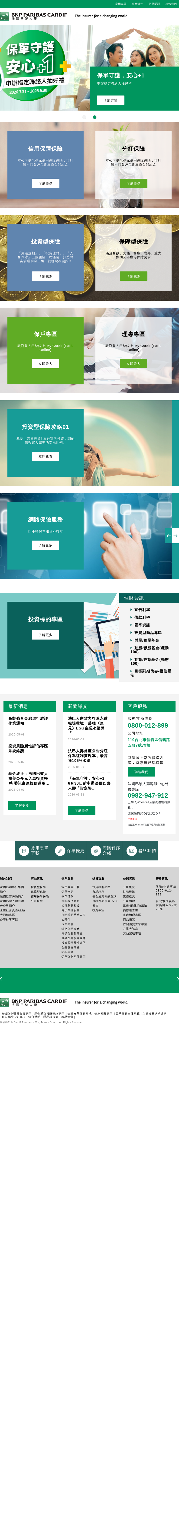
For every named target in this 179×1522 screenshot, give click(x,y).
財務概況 (129, 928)
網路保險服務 (71, 966)
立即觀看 (45, 456)
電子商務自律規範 (128, 1050)
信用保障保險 (40, 933)
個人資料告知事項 (13, 1054)
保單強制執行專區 (74, 993)
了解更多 (46, 183)
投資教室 (98, 947)
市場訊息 (98, 928)
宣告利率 (142, 610)
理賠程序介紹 (71, 938)
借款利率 (142, 617)
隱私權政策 (51, 1054)
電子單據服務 (71, 947)
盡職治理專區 (132, 952)
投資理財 (98, 915)
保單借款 (68, 933)
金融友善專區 (71, 984)
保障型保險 (38, 928)
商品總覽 (129, 956)
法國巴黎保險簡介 (12, 933)
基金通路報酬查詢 (104, 933)
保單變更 (68, 928)
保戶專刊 (68, 961)
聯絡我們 (171, 4)
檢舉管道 (67, 1054)
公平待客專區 (9, 956)
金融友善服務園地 (74, 975)
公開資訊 (129, 915)
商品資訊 (37, 915)
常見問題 (154, 4)
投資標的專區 (101, 924)
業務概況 (129, 933)
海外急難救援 (71, 942)
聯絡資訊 (162, 915)
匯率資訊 (142, 625)
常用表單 (120, 4)
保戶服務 (68, 915)
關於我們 (6, 915)
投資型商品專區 (148, 633)
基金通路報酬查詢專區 (49, 1050)
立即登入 (45, 364)
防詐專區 (68, 989)
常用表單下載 (71, 924)
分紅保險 (37, 938)
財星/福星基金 (146, 640)
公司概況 (129, 924)
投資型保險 (38, 924)
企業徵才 (137, 4)
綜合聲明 (34, 1054)
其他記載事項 (132, 970)
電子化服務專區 (72, 970)
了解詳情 (111, 100)
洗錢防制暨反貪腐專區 (16, 1050)
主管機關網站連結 (155, 1050)
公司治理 (129, 938)
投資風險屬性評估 (74, 979)
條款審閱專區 (103, 1050)
